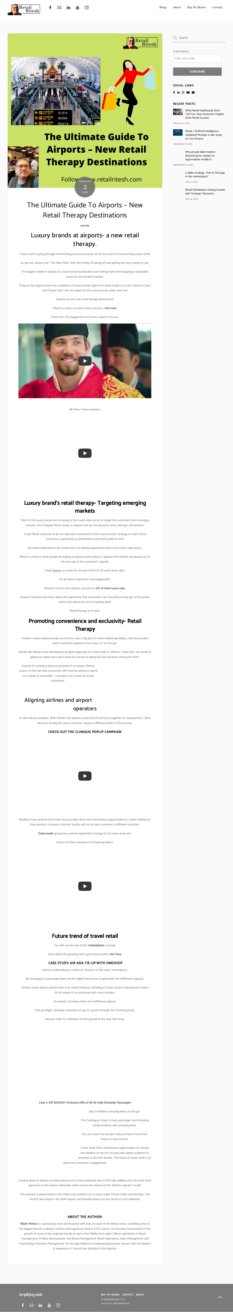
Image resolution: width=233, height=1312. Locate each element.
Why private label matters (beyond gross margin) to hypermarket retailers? (200, 155)
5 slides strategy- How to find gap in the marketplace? (205, 174)
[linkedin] (68, 7)
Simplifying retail (112, 1299)
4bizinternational (121, 1303)
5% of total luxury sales (110, 588)
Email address (181, 51)
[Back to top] (219, 1298)
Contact (217, 7)
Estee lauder (46, 833)
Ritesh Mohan (28, 1223)
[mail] (59, 7)
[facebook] (50, 7)
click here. (111, 308)
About (177, 7)
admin (84, 226)
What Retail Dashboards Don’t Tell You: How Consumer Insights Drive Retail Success (204, 114)
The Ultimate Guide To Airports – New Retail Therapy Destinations (85, 210)
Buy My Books (196, 7)
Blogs (163, 7)
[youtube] (77, 7)
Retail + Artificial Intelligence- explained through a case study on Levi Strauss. (203, 134)
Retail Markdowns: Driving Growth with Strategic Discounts (205, 192)
